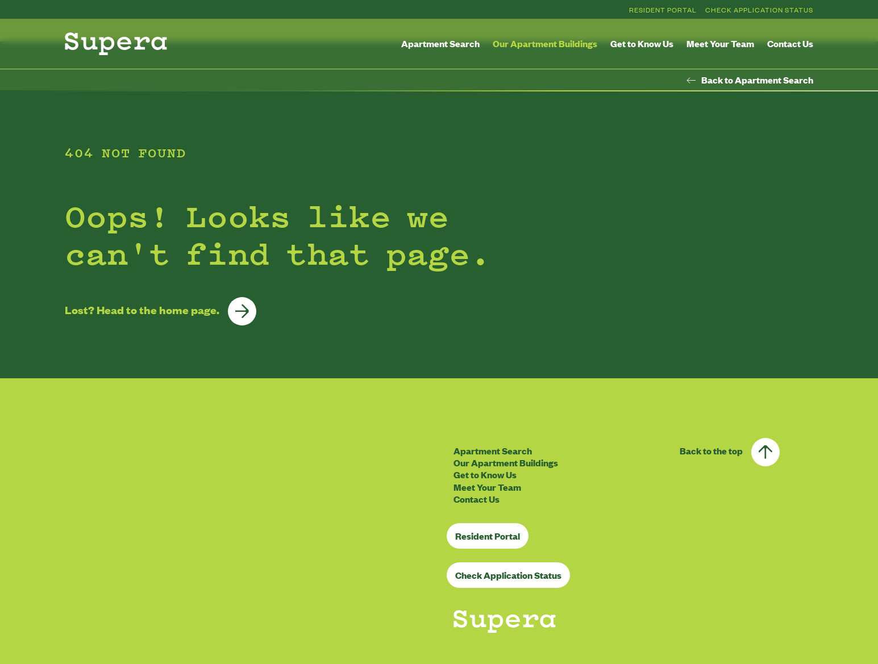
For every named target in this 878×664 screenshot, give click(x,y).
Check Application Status (759, 10)
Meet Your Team (720, 43)
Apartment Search (440, 43)
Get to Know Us (641, 43)
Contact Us (790, 43)
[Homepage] (116, 43)
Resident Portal (663, 10)
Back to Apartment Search (749, 80)
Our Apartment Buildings (545, 43)
